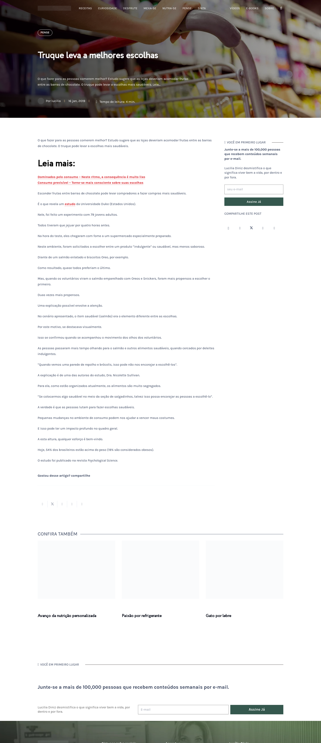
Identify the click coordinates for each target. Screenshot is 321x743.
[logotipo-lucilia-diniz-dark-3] (54, 8)
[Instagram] (228, 228)
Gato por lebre (218, 616)
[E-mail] (183, 710)
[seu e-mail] (253, 189)
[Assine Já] (253, 201)
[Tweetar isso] (52, 504)
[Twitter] (251, 228)
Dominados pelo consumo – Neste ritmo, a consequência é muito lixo (91, 177)
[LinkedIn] (274, 228)
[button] (281, 8)
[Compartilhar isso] (42, 504)
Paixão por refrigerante (142, 616)
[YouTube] (263, 228)
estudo (70, 204)
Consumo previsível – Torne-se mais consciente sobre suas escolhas (90, 183)
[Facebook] (240, 228)
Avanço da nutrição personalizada (67, 616)
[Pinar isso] (72, 504)
